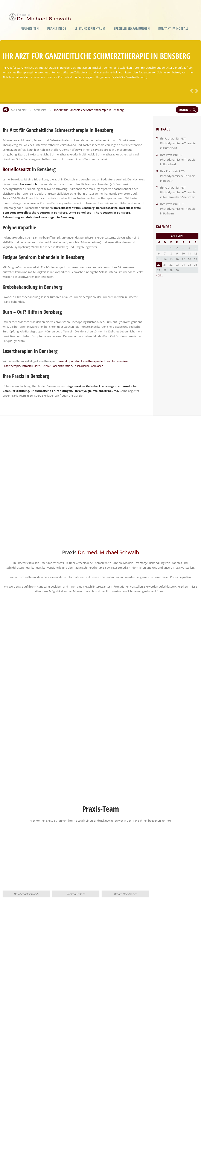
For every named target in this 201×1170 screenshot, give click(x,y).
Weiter (195, 90)
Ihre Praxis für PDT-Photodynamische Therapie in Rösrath (177, 176)
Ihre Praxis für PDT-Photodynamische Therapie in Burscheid (177, 159)
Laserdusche (81, 366)
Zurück (190, 90)
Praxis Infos (56, 28)
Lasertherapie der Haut (96, 361)
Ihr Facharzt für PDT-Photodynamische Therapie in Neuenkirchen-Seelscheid (177, 192)
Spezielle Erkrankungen (132, 28)
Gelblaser (97, 366)
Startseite (40, 110)
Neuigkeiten (30, 28)
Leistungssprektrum (90, 28)
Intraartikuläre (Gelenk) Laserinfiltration (46, 366)
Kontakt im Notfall (173, 28)
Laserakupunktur (69, 361)
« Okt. (159, 275)
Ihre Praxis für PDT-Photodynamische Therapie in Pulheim (177, 208)
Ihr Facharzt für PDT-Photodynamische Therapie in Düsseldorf (177, 143)
